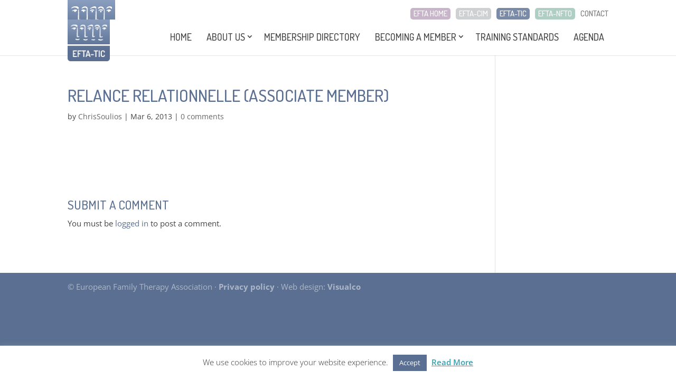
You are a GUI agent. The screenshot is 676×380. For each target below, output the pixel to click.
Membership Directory (312, 37)
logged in (131, 223)
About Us (225, 37)
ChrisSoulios (100, 116)
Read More (452, 362)
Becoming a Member (415, 37)
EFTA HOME (430, 14)
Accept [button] (409, 362)
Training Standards (517, 37)
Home (181, 37)
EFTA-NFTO (555, 14)
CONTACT (594, 14)
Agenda (589, 37)
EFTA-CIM (473, 14)
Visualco (344, 286)
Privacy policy (247, 286)
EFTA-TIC (513, 14)
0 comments (202, 116)
